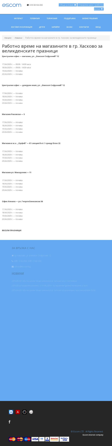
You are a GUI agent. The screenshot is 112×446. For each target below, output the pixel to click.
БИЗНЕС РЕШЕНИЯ (90, 18)
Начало (7, 37)
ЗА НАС (69, 27)
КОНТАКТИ (84, 27)
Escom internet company (93, 435)
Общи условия (68, 4)
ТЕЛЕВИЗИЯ (35, 18)
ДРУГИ (42, 27)
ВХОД (98, 27)
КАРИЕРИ (56, 27)
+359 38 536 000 (35, 5)
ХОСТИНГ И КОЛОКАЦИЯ (21, 27)
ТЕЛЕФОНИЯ (52, 18)
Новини (18, 37)
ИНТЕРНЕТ (18, 18)
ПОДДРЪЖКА (70, 18)
